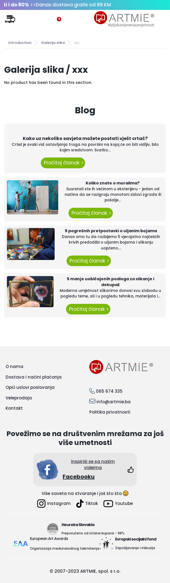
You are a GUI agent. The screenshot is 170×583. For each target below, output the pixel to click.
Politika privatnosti (109, 412)
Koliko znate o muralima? (113, 183)
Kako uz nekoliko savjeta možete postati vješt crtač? (85, 138)
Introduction (19, 42)
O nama (14, 366)
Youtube (118, 503)
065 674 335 (109, 391)
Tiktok (87, 503)
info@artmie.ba (114, 402)
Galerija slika (53, 42)
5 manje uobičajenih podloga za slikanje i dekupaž (110, 282)
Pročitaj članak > (62, 162)
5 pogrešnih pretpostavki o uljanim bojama (111, 231)
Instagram (54, 503)
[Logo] (124, 19)
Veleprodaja (19, 398)
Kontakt (14, 408)
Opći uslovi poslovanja (30, 387)
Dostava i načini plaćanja (34, 377)
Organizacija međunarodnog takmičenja (64, 548)
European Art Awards (49, 538)
